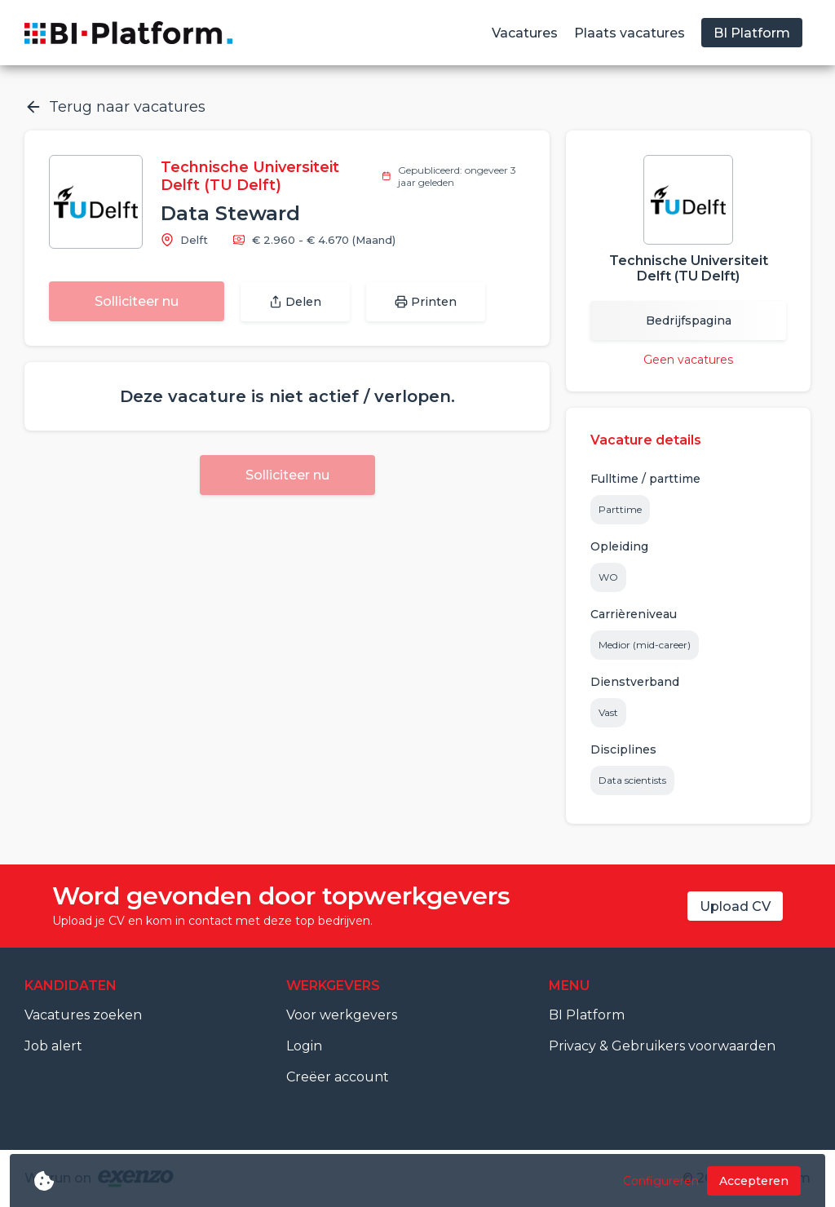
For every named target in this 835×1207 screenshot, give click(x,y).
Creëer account (337, 1077)
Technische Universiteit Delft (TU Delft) (250, 176)
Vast (608, 712)
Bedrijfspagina (688, 320)
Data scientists (632, 780)
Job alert (53, 1046)
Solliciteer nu (137, 301)
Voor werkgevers (341, 1015)
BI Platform (587, 1015)
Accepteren (754, 1181)
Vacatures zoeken (83, 1015)
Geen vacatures (688, 359)
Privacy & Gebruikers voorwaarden (662, 1046)
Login (304, 1046)
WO (608, 577)
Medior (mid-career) (645, 645)
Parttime (620, 509)
